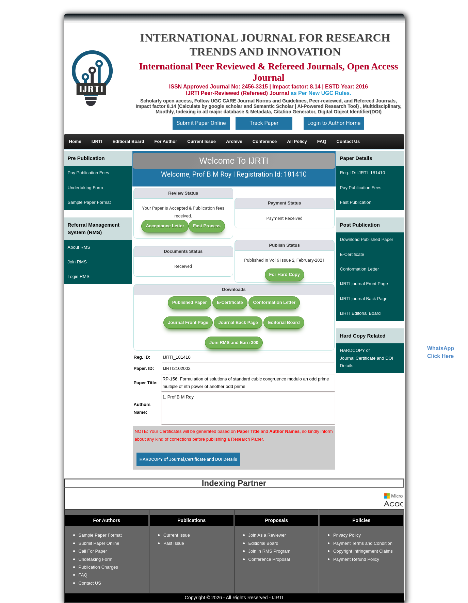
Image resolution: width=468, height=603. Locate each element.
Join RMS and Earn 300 (233, 342)
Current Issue (176, 535)
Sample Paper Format (89, 202)
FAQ (83, 574)
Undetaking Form (96, 559)
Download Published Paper (366, 239)
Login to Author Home (333, 123)
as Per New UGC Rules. (321, 93)
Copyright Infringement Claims (363, 551)
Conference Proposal (269, 559)
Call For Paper (93, 551)
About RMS (79, 247)
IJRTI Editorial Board (360, 313)
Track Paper (263, 123)
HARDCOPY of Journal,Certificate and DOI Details (188, 459)
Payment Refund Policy (356, 559)
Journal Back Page (238, 322)
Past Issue (173, 543)
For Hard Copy (284, 274)
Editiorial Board (263, 543)
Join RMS (77, 261)
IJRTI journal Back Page (364, 298)
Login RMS (79, 276)
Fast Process (207, 225)
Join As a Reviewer (267, 535)
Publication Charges (98, 567)
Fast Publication (356, 202)
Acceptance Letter (165, 225)
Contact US (90, 583)
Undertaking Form (85, 187)
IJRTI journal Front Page (364, 283)
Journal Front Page (188, 322)
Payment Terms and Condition (362, 543)
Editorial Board (284, 322)
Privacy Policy (347, 535)
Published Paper (189, 302)
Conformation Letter (274, 302)
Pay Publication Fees (88, 172)
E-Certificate (230, 302)
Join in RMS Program (269, 551)
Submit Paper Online (201, 123)
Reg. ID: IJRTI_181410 (362, 172)
